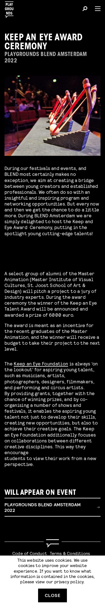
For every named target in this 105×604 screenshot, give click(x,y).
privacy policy (69, 581)
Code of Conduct (29, 553)
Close (52, 595)
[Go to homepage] (52, 543)
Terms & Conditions (70, 553)
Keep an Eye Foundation (41, 362)
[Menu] (95, 8)
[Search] (84, 9)
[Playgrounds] (10, 8)
